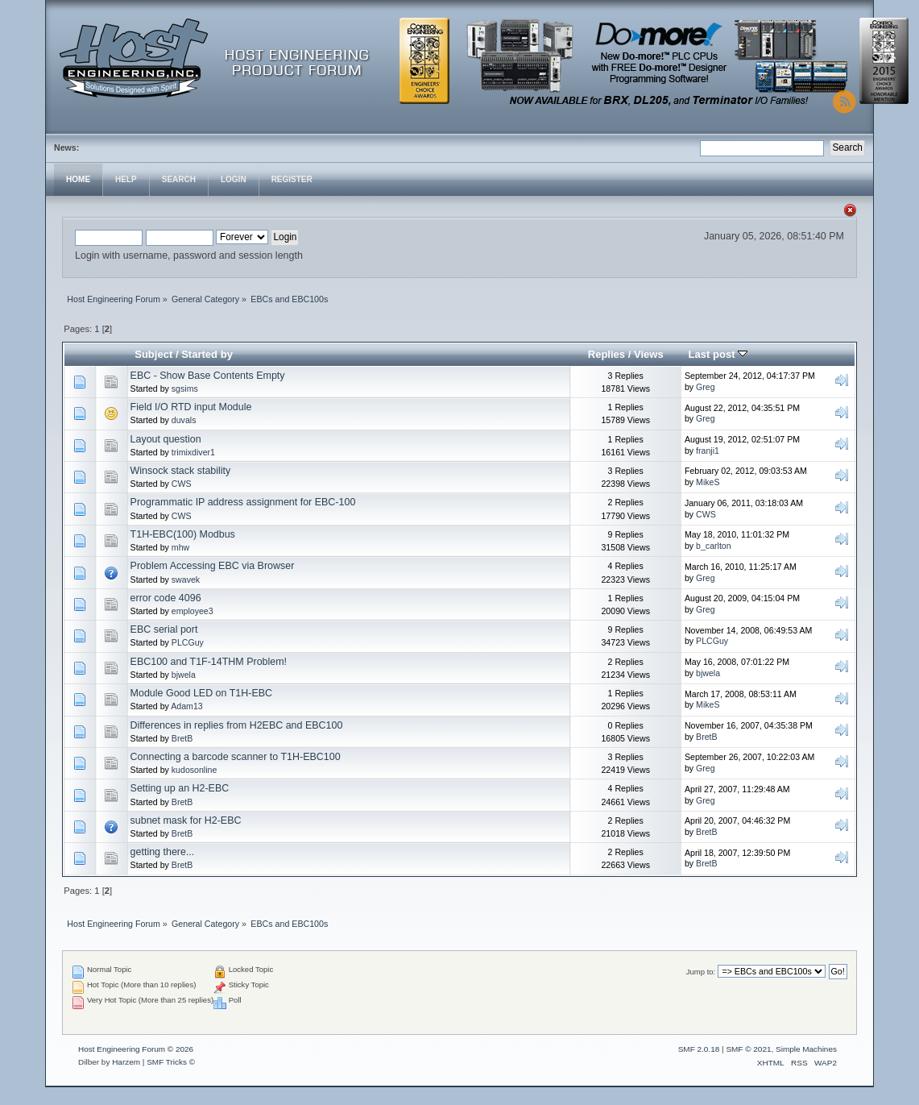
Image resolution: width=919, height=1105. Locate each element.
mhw (180, 547)
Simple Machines (806, 1049)
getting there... (162, 852)
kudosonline (194, 770)
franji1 (707, 450)
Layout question (165, 439)
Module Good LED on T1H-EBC (201, 693)
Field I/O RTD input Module (191, 407)
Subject (153, 354)
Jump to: (701, 971)
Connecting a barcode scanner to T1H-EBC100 (235, 756)
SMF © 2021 (748, 1049)
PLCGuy (188, 642)
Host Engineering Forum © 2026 (135, 1049)
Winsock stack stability (180, 470)
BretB (182, 738)
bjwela (184, 674)
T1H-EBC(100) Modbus (182, 534)
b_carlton (713, 545)
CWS (182, 483)
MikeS (707, 482)
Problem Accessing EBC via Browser (212, 565)
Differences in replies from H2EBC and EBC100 (236, 725)
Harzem (126, 1061)
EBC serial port (164, 629)
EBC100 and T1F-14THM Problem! (209, 661)
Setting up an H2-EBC (180, 788)
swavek (186, 579)
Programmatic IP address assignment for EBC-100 (243, 502)
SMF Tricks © (171, 1061)
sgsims (185, 388)
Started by (207, 354)
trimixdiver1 (193, 452)
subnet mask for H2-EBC (186, 820)
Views (649, 354)
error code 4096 (165, 598)
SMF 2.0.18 (699, 1049)
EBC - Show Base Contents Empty (207, 375)
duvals (184, 420)
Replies (606, 354)
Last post (718, 354)
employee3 (192, 611)
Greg (705, 387)
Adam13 (186, 706)
